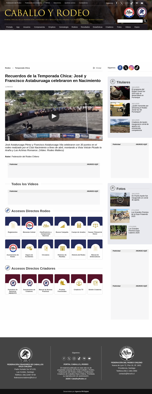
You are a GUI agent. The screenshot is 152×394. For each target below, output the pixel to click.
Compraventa (39, 27)
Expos (137, 27)
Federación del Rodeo (13, 3)
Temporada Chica (22, 68)
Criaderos (109, 27)
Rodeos (75, 27)
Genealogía (63, 27)
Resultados (85, 27)
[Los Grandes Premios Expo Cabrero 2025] (126, 229)
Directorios (57, 3)
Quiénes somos (70, 3)
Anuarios (26, 27)
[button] (53, 116)
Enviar (98, 68)
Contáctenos (83, 3)
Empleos (52, 27)
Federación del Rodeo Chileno (25, 157)
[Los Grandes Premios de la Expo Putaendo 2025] (129, 213)
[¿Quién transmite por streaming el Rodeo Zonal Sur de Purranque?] (129, 107)
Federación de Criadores (33, 3)
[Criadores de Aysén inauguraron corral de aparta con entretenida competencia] (129, 125)
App (18, 27)
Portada (9, 27)
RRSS (48, 3)
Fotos (119, 27)
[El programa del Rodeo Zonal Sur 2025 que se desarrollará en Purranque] (129, 92)
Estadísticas (97, 27)
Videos (128, 27)
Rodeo (8, 68)
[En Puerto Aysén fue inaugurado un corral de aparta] (129, 197)
